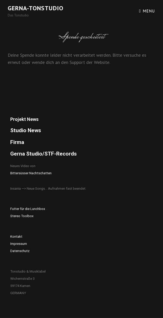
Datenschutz (20, 251)
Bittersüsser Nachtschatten (31, 173)
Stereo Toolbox (22, 216)
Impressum (18, 244)
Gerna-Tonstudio (35, 8)
